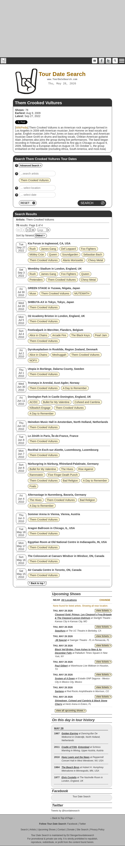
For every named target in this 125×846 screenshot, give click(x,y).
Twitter (82, 824)
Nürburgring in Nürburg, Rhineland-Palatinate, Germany (63, 463)
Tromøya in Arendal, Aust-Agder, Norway (53, 382)
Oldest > (40, 235)
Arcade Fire (59, 335)
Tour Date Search (81, 796)
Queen (53, 254)
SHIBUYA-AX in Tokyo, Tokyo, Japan (51, 302)
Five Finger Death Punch (63, 474)
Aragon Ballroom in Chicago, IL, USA (51, 528)
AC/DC (34, 402)
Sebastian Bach (92, 254)
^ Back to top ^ (37, 583)
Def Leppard (68, 248)
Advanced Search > (30, 165)
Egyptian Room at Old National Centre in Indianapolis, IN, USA (67, 542)
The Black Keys (80, 335)
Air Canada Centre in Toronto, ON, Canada (54, 569)
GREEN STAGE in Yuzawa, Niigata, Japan (54, 288)
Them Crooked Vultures (40, 219)
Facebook (72, 824)
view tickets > (103, 610)
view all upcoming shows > (70, 710)
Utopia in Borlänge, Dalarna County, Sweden (56, 368)
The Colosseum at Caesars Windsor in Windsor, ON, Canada (66, 556)
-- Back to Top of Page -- (62, 818)
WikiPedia (22, 127)
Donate (71, 829)
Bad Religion (70, 480)
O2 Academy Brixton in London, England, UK (56, 316)
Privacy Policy (97, 829)
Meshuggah (59, 354)
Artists (33, 829)
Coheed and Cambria (87, 402)
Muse (33, 293)
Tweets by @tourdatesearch (65, 810)
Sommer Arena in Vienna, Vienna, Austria (54, 514)
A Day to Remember (75, 388)
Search (24, 829)
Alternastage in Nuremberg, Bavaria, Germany (57, 494)
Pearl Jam (101, 335)
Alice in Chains (38, 335)
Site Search (82, 829)
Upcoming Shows (46, 829)
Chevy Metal (95, 260)
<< (18, 230)
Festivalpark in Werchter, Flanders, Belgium (55, 329)
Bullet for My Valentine (56, 402)
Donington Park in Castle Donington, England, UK (59, 396)
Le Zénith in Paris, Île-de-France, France (53, 435)
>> (33, 230)
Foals (33, 486)
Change (104, 600)
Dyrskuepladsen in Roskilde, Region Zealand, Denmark (63, 349)
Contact (61, 829)
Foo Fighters (88, 248)
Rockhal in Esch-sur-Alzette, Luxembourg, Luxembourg (63, 449)
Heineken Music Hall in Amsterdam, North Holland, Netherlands (68, 421)
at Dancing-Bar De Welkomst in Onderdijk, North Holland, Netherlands (81, 737)
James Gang (48, 248)
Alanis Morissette (73, 260)
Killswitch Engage (40, 407)
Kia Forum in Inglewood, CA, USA (49, 243)
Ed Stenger (72, 835)
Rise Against (85, 469)
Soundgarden (70, 254)
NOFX (33, 360)
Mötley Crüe (37, 254)
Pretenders (36, 279)
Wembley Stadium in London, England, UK (55, 268)
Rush (33, 248)
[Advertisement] (62, 28)
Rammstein (36, 474)
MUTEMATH (81, 293)
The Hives (67, 469)
